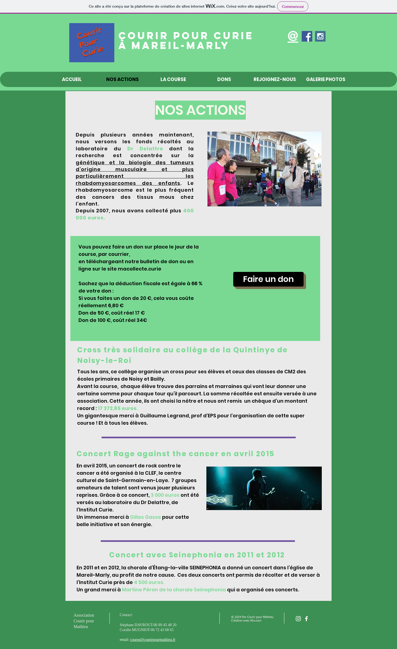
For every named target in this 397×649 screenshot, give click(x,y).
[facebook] (306, 618)
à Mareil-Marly (174, 45)
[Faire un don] (268, 279)
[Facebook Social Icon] (307, 36)
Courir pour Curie (186, 35)
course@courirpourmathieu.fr (152, 640)
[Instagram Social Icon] (320, 36)
